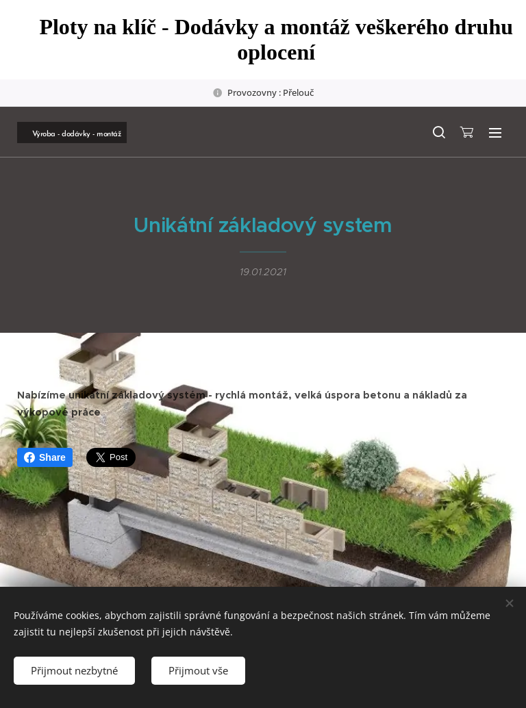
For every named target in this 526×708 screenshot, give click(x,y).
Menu (495, 133)
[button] (438, 132)
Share (45, 457)
